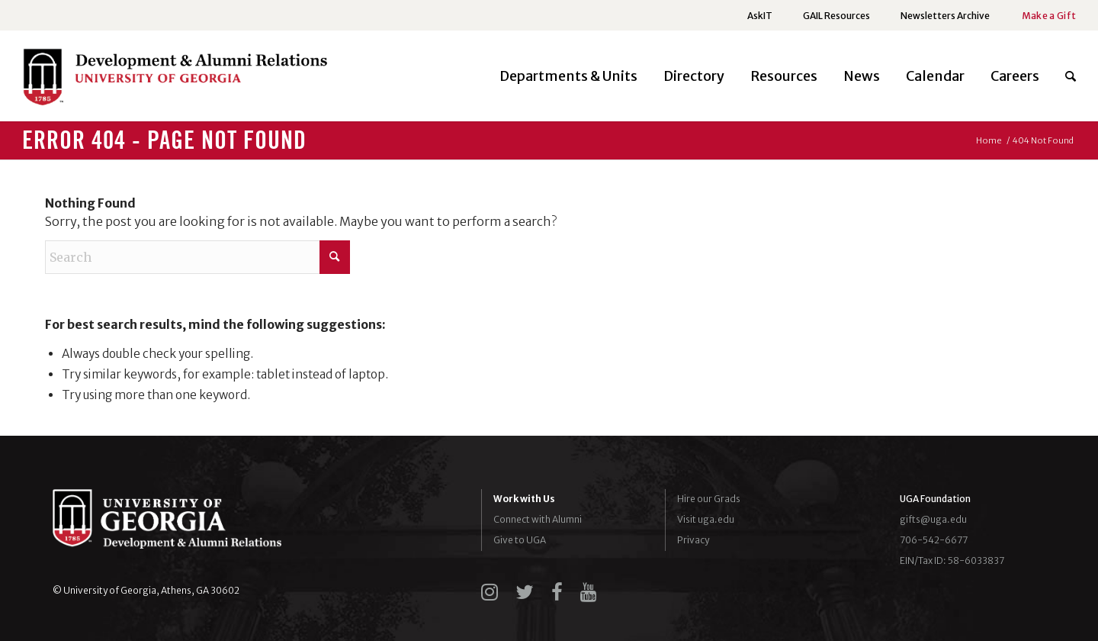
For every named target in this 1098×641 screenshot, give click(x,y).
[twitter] (524, 592)
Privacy (693, 540)
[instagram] (489, 592)
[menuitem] (760, 16)
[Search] (1064, 76)
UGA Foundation (935, 498)
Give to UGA (519, 540)
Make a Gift (1049, 15)
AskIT (759, 15)
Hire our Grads (708, 498)
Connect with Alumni (537, 519)
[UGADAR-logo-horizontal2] (174, 80)
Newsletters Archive (945, 15)
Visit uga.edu (705, 519)
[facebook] (557, 592)
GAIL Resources (836, 15)
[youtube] (588, 592)
